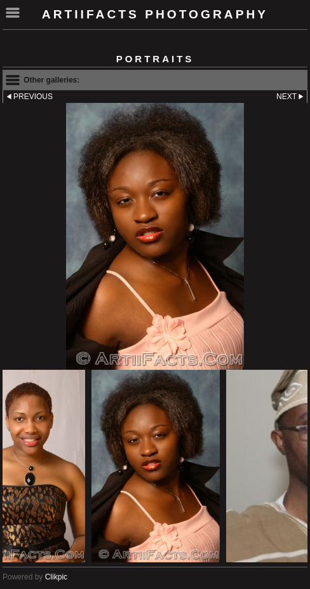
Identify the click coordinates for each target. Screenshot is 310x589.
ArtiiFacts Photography (155, 14)
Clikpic (56, 576)
